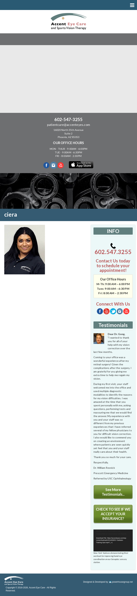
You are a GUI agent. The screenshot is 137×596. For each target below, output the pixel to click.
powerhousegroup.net (121, 582)
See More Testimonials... (113, 491)
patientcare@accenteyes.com (68, 125)
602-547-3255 (68, 119)
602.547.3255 (113, 249)
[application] (113, 541)
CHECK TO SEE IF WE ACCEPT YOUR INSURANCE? (113, 514)
